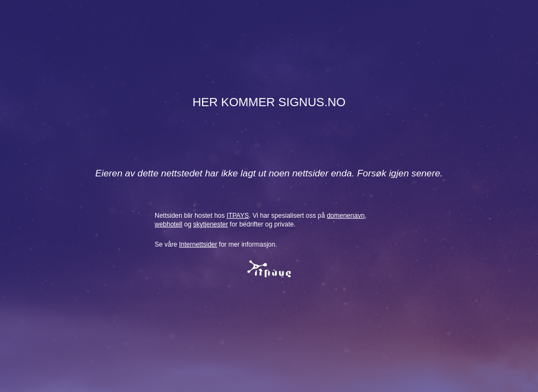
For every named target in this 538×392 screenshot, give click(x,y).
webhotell (168, 224)
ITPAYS (238, 215)
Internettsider (198, 244)
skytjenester (210, 224)
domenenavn (345, 215)
